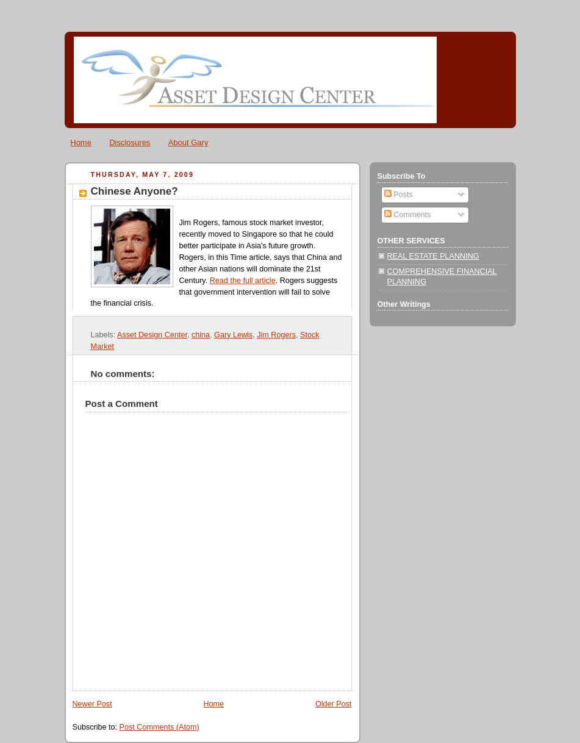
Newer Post (92, 704)
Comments (407, 214)
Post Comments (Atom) (159, 727)
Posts (398, 194)
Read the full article (243, 280)
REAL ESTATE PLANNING (433, 256)
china (201, 335)
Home (80, 142)
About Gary (188, 142)
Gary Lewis (233, 335)
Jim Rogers (276, 335)
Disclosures (129, 142)
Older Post (333, 704)
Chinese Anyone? (134, 191)
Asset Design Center (152, 335)
